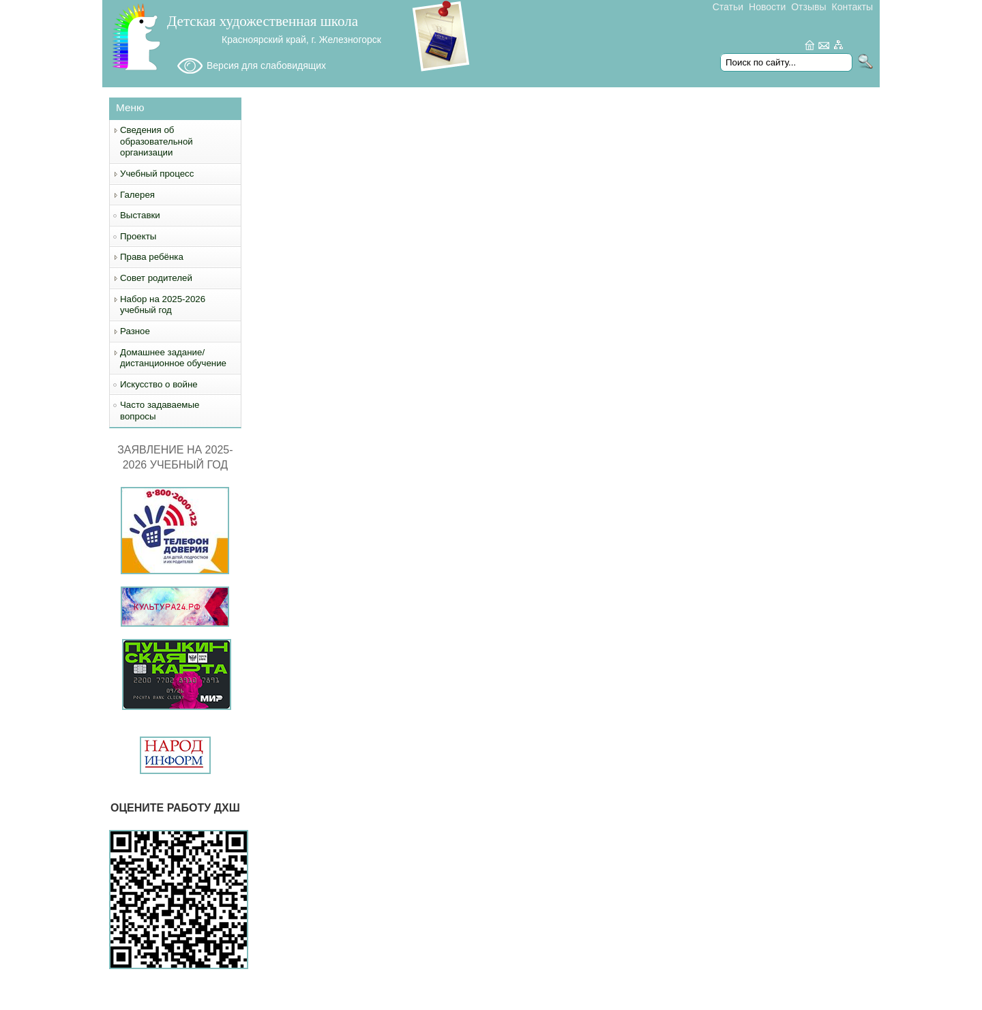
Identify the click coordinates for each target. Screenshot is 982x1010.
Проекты (138, 236)
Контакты (852, 6)
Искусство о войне (159, 384)
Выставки (140, 215)
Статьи (728, 6)
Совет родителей (156, 278)
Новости (767, 6)
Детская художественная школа (262, 21)
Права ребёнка (151, 257)
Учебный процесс (157, 173)
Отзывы (808, 6)
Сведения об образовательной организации (156, 141)
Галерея (137, 195)
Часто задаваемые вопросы (159, 410)
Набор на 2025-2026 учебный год (162, 305)
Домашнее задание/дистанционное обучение (173, 358)
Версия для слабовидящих (266, 65)
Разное (135, 331)
